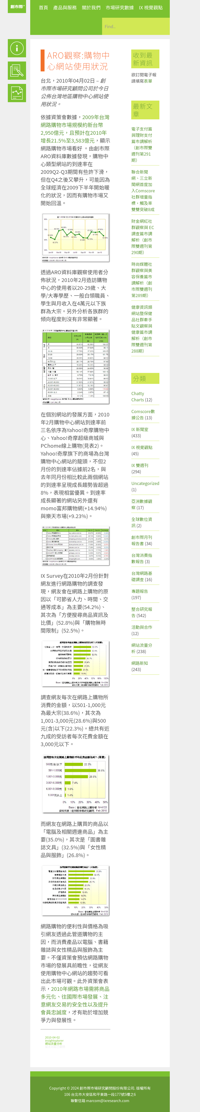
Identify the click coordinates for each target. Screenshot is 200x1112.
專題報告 (139, 591)
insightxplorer (54, 1040)
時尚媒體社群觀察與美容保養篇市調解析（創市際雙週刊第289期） (141, 279)
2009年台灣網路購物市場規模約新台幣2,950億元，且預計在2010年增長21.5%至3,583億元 (75, 128)
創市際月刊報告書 (141, 540)
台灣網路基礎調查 (141, 576)
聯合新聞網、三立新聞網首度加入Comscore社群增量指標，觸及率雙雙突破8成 (143, 190)
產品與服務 (65, 7)
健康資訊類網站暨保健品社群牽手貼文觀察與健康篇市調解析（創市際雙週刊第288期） (141, 329)
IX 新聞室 (139, 429)
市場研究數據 (120, 7)
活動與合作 (141, 627)
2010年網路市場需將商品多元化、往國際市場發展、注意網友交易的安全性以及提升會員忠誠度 (75, 1000)
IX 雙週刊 (139, 465)
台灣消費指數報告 (141, 558)
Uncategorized (145, 483)
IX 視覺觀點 (151, 7)
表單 (148, 81)
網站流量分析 (53, 1043)
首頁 (43, 7)
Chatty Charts (137, 396)
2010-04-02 (52, 1037)
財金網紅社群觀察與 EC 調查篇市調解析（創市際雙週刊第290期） (142, 236)
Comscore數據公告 (143, 414)
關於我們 (91, 7)
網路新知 (139, 663)
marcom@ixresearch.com (107, 1100)
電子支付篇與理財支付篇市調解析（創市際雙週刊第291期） (141, 144)
